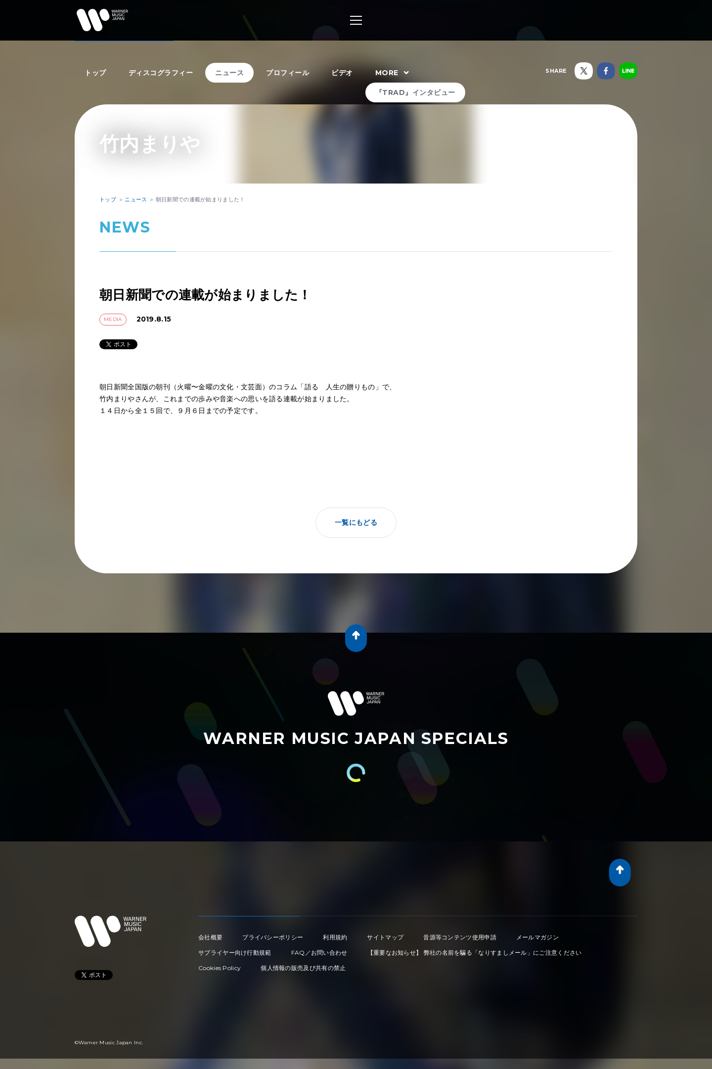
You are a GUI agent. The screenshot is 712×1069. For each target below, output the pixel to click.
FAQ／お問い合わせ (319, 952)
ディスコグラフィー (161, 72)
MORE (393, 73)
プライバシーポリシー (272, 937)
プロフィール (287, 72)
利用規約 (335, 937)
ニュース (229, 72)
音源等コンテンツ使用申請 (459, 937)
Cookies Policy (219, 968)
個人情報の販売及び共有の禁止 (303, 968)
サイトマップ (385, 937)
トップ (95, 72)
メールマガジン (537, 937)
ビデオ (342, 72)
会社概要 (210, 937)
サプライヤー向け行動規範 (234, 952)
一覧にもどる (356, 522)
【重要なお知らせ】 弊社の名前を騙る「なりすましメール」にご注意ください (474, 952)
